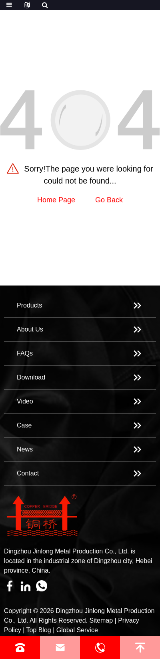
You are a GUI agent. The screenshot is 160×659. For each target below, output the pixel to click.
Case (24, 425)
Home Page (56, 200)
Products (29, 305)
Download (31, 377)
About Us (30, 329)
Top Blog (38, 630)
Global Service (77, 630)
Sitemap (101, 620)
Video (25, 401)
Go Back (109, 200)
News (25, 449)
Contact (28, 473)
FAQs (25, 353)
